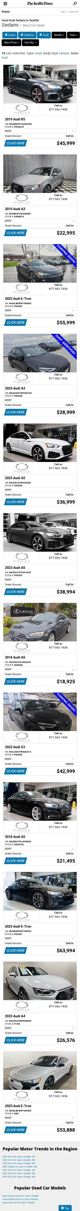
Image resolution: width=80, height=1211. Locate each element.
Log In (63, 11)
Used (10, 35)
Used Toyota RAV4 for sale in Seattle (20, 1199)
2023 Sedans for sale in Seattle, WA (19, 1166)
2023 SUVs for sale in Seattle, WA (18, 1163)
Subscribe (73, 11)
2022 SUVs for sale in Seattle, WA (18, 1170)
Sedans (27, 35)
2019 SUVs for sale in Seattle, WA (18, 1176)
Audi (43, 35)
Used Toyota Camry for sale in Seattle (20, 1196)
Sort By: (30, 42)
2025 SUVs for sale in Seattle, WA (18, 1156)
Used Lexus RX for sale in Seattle (18, 1202)
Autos (6, 11)
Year (73, 35)
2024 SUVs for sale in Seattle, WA (18, 1160)
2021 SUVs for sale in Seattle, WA (18, 1173)
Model (59, 35)
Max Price (11, 42)
